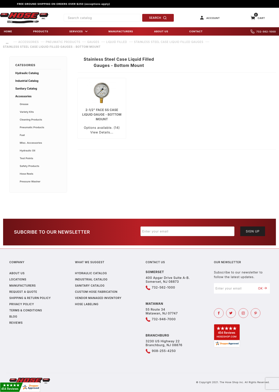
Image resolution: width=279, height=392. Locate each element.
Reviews (16, 322)
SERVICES (78, 31)
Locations (17, 279)
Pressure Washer (30, 181)
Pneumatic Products (32, 127)
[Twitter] (231, 313)
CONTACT (196, 31)
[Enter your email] (187, 231)
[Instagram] (243, 313)
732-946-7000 (164, 319)
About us (17, 273)
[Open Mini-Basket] (258, 18)
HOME (8, 31)
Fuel (22, 135)
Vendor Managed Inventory (98, 298)
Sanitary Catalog (26, 88)
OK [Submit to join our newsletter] (262, 288)
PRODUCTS (40, 31)
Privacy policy (21, 304)
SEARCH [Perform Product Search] (158, 18)
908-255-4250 (164, 351)
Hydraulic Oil (27, 150)
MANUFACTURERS (120, 31)
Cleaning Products (31, 119)
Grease (24, 104)
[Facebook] (219, 313)
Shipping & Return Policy (30, 298)
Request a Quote (23, 291)
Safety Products (29, 165)
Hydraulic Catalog (27, 73)
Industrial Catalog (26, 80)
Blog (13, 316)
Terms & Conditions (25, 310)
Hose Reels (26, 173)
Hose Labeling (86, 304)
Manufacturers (22, 285)
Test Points (26, 158)
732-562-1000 (263, 31)
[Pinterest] (255, 313)
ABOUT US (161, 31)
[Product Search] (102, 18)
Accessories (23, 96)
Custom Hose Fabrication (96, 291)
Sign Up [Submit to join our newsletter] (253, 231)
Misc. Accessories (31, 142)
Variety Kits (27, 111)
